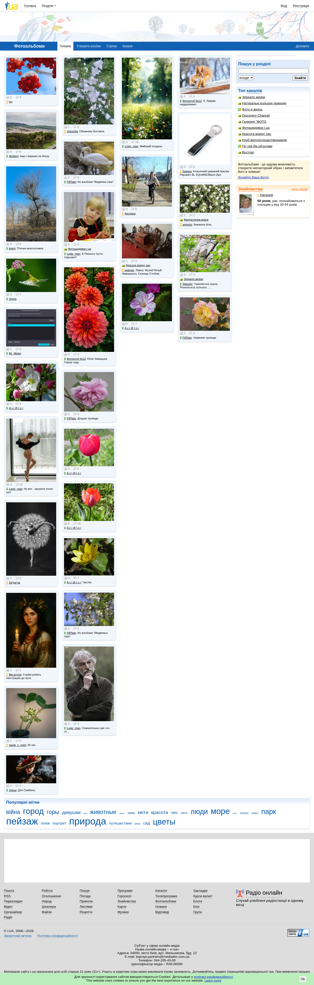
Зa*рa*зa (13, 582)
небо (235, 813)
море (220, 811)
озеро (255, 813)
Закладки (200, 890)
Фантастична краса (194, 219)
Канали (128, 46)
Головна (30, 6)
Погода (85, 896)
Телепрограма (166, 896)
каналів (254, 90)
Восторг (246, 152)
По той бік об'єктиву (255, 146)
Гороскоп (124, 896)
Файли (47, 912)
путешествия (120, 823)
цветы (164, 821)
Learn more (213, 980)
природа (87, 821)
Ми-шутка (13, 674)
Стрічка (111, 46)
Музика (123, 912)
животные (103, 812)
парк (268, 811)
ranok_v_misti (16, 745)
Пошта (9, 890)
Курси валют (202, 896)
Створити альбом (89, 46)
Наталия (265, 195)
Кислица (128, 213)
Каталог (161, 890)
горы (53, 812)
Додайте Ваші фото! (253, 177)
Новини (161, 906)
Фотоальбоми (165, 901)
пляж (45, 823)
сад (146, 823)
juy (9, 101)
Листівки (86, 906)
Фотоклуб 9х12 (75, 358)
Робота (47, 890)
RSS (7, 896)
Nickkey (12, 156)
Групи (197, 912)
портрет (59, 823)
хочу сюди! (299, 189)
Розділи (47, 6)
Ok (303, 979)
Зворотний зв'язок (17, 936)
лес (174, 812)
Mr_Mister (13, 353)
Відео (8, 906)
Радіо (8, 917)
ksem (10, 248)
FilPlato (70, 182)
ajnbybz (128, 270)
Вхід (284, 6)
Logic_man (14, 489)
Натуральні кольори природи (262, 103)
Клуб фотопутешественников (262, 140)
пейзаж (22, 821)
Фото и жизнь (250, 109)
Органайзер (13, 912)
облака (244, 813)
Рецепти (86, 912)
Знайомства (250, 189)
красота (159, 812)
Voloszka (71, 131)
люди (199, 811)
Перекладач (13, 901)
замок (122, 813)
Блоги (197, 901)
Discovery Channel (254, 115)
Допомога (302, 46)
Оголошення (51, 896)
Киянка (186, 171)
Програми (125, 890)
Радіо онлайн (264, 892)
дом (85, 813)
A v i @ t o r (14, 408)
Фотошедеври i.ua (254, 128)
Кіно (196, 906)
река (137, 823)
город (33, 811)
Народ (47, 901)
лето (184, 813)
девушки (71, 812)
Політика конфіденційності (57, 936)
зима (131, 813)
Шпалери (49, 906)
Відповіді (162, 912)
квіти (143, 812)
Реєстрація (301, 6)
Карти (122, 906)
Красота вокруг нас (254, 134)
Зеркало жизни (251, 97)
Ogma (11, 299)
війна (13, 812)
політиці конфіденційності (213, 977)
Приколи (86, 901)
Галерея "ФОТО (252, 121)
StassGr (186, 284)
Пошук (85, 890)
